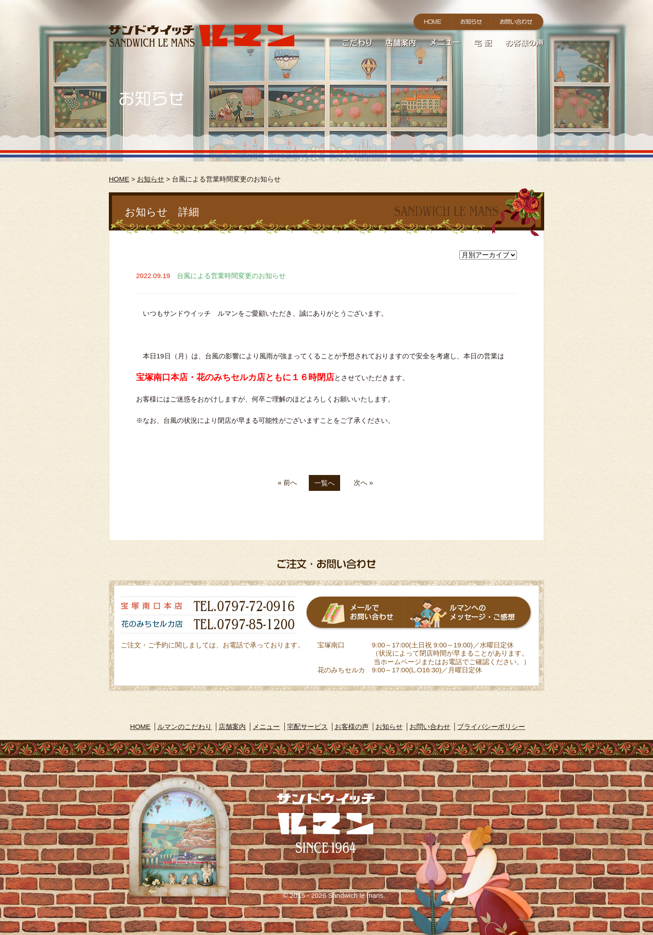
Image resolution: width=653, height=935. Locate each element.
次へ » (363, 482)
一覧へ (324, 483)
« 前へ (287, 482)
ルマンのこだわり (184, 726)
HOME (119, 179)
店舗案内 (232, 726)
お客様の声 (352, 726)
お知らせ (150, 179)
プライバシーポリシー (491, 726)
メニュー (266, 726)
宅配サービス (307, 726)
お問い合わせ (429, 726)
